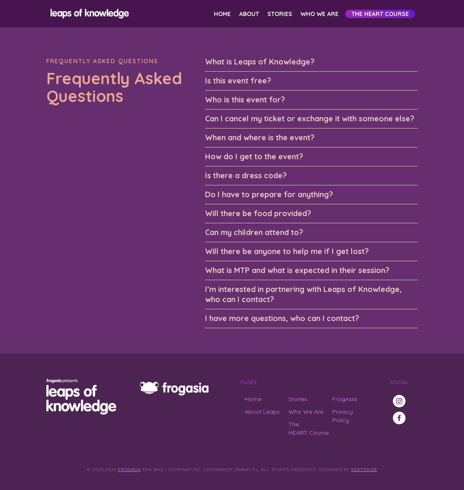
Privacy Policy (342, 416)
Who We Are (320, 14)
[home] (88, 13)
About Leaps (262, 411)
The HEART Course (380, 14)
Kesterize (364, 469)
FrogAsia (344, 399)
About (249, 14)
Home (222, 14)
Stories (279, 14)
